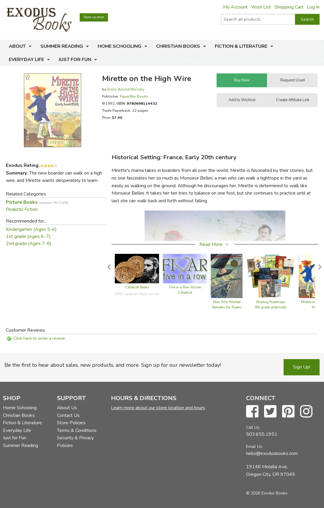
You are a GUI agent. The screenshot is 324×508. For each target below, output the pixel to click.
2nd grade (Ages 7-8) (28, 243)
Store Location (94, 17)
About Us (67, 408)
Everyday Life (26, 59)
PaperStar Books (134, 96)
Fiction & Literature (241, 46)
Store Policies (71, 423)
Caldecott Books (137, 287)
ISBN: (137, 103)
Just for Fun (75, 59)
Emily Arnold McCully (126, 89)
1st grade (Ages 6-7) (28, 236)
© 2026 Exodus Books (266, 493)
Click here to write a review (39, 338)
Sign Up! (301, 367)
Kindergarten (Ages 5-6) (31, 229)
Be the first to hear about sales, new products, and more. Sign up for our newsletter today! (112, 365)
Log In (313, 7)
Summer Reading (61, 46)
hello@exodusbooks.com (272, 453)
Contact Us (68, 415)
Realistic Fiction (22, 209)
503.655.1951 (261, 434)
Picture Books (37, 202)
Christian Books (178, 46)
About (17, 46)
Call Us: (253, 427)
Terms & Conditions (76, 430)
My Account (235, 7)
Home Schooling (119, 46)
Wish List (261, 7)
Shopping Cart (288, 7)
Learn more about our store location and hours (158, 408)
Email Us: (254, 446)
